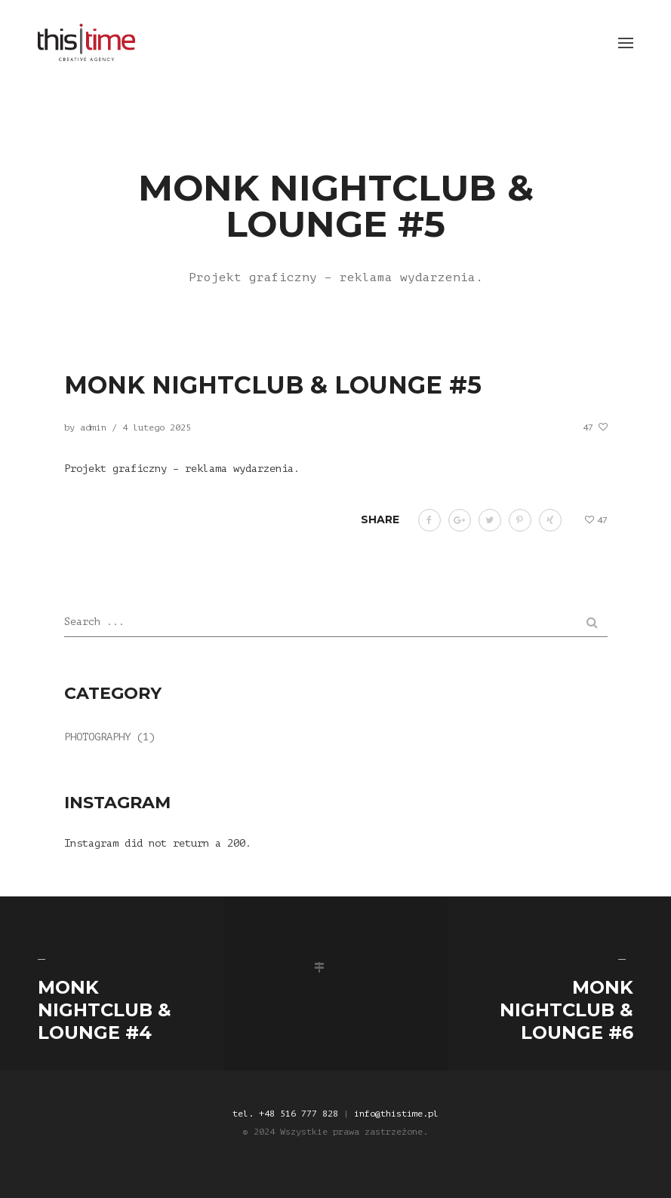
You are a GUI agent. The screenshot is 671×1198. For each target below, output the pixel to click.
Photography (97, 737)
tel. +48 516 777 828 (285, 1113)
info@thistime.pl (396, 1113)
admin (93, 427)
